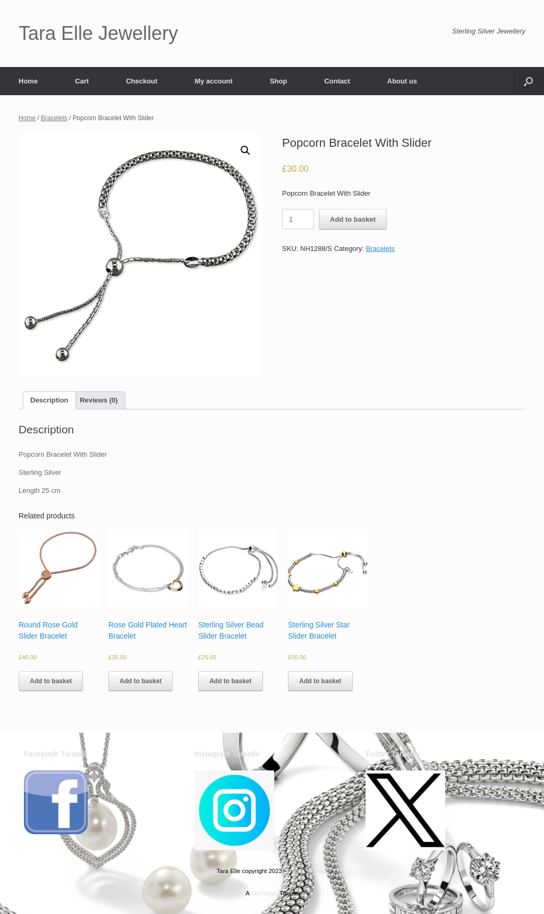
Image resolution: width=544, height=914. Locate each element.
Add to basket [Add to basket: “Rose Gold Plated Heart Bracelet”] (141, 681)
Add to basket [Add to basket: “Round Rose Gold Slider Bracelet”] (51, 681)
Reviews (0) (99, 400)
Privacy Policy (309, 871)
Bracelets (54, 118)
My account (213, 81)
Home (28, 81)
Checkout (141, 81)
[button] (528, 81)
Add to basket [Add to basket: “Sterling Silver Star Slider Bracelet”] (320, 681)
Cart (82, 81)
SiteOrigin (264, 893)
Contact (337, 81)
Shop (278, 81)
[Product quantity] (298, 219)
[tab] (49, 400)
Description (49, 400)
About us (402, 81)
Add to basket (353, 219)
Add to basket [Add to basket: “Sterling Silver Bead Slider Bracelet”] (230, 681)
